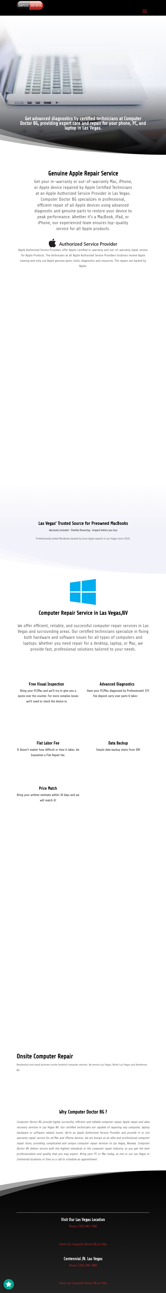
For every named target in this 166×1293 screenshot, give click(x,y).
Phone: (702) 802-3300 (83, 1228)
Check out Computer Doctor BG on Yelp (83, 1247)
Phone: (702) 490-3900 (83, 1269)
